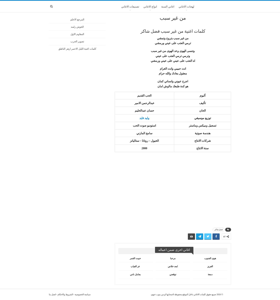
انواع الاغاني (150, 6)
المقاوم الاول (77, 34)
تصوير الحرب (77, 41)
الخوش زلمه (77, 27)
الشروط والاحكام (65, 294)
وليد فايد (144, 118)
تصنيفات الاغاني (130, 6)
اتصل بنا (52, 294)
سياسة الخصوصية (83, 294)
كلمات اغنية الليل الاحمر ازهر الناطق (77, 48)
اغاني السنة (167, 6)
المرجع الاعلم (77, 19)
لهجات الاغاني (186, 6)
